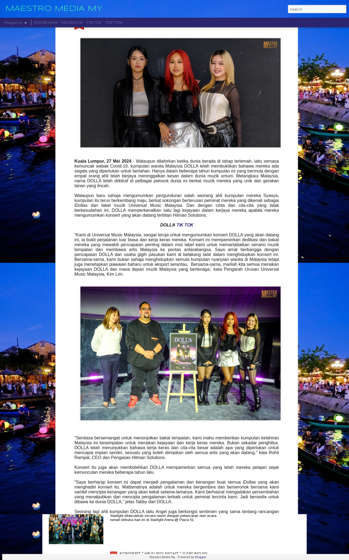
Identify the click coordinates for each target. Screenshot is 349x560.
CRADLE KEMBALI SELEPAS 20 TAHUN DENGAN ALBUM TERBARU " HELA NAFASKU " (170, 308)
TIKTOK (93, 22)
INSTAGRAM (46, 22)
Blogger (200, 557)
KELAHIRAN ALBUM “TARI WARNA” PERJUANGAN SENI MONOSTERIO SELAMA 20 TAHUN (171, 370)
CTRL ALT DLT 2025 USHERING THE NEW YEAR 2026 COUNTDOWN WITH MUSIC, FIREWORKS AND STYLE (169, 435)
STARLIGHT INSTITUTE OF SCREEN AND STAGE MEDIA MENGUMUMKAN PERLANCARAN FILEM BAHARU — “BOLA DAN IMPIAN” (170, 497)
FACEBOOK (72, 22)
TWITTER (113, 22)
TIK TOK (184, 89)
